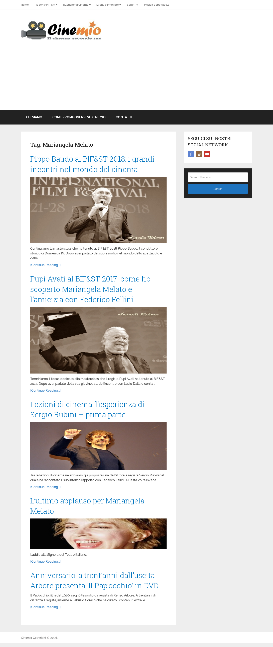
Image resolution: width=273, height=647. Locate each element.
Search (217, 188)
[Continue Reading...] (45, 266)
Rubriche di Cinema (75, 4)
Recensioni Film (45, 4)
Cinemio (26, 641)
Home (25, 4)
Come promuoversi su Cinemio (79, 117)
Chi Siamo (34, 117)
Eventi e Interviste (107, 4)
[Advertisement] (136, 80)
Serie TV (132, 4)
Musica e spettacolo (156, 4)
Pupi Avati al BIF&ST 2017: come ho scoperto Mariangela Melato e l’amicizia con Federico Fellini (91, 290)
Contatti (124, 117)
